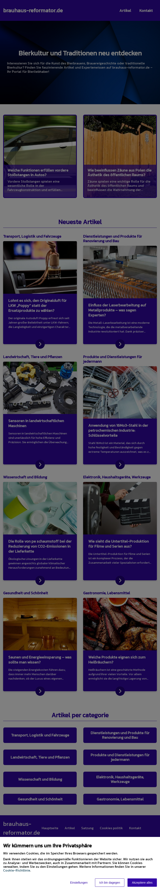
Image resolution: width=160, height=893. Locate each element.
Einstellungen (79, 882)
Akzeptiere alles (142, 882)
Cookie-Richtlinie (16, 870)
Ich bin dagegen (109, 882)
